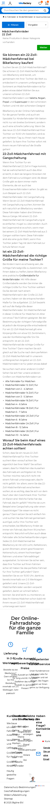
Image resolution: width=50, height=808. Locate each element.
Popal (6, 102)
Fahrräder (11, 17)
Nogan (41, 98)
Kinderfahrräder (26, 17)
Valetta (33, 98)
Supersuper (21, 102)
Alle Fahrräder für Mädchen (20, 381)
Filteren (13, 25)
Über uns (15, 717)
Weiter (43, 47)
